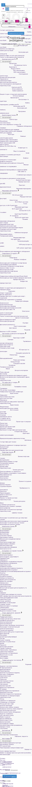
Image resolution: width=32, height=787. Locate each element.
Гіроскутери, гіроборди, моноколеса (12, 625)
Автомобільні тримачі (7, 744)
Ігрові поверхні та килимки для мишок (14, 154)
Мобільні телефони (13, 259)
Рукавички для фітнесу (7, 620)
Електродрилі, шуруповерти (9, 557)
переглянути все (5, 85)
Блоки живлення (11, 89)
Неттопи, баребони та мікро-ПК (10, 124)
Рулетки (2, 573)
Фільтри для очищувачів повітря (10, 539)
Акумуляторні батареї (15, 180)
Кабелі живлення (11, 91)
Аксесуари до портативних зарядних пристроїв (15, 278)
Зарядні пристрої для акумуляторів (11, 450)
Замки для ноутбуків (6, 50)
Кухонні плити (4, 465)
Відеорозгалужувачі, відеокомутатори (13, 437)
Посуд (2, 699)
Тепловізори (4, 656)
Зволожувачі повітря (6, 537)
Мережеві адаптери (14, 207)
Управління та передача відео (10, 695)
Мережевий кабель (6, 234)
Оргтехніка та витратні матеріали (12, 333)
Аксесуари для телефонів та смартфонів (14, 262)
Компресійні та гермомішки (9, 653)
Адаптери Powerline (14, 214)
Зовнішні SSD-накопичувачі (9, 139)
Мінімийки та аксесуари (8, 602)
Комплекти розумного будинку (10, 672)
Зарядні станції (5, 727)
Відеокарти (8, 67)
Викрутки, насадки (6, 581)
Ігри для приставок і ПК (7, 309)
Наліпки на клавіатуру (7, 49)
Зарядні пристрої (12, 279)
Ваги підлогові (4, 633)
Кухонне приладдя (6, 705)
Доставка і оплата (6, 762)
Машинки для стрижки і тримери (10, 506)
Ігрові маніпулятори (6, 304)
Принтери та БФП (12, 338)
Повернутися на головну (16, 33)
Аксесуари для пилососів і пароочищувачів (14, 521)
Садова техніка (5, 604)
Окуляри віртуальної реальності (14, 323)
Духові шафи (4, 466)
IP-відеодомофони (6, 668)
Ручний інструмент (6, 576)
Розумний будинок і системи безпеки (15, 665)
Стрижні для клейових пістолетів (10, 594)
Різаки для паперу (12, 360)
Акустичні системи (6, 398)
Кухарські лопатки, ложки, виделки (11, 709)
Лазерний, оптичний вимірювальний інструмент (15, 571)
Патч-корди (4, 223)
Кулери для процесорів (7, 77)
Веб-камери (4, 156)
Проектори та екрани (15, 421)
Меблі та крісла (5, 717)
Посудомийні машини (7, 463)
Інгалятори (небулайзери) (8, 637)
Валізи (2, 643)
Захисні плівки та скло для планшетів (12, 55)
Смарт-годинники (6, 293)
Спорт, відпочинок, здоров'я (10, 613)
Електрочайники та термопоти (10, 471)
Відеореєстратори (6, 692)
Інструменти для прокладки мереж (11, 227)
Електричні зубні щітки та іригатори (11, 632)
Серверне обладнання (16, 126)
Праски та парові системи (8, 498)
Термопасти (4, 79)
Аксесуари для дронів (7, 321)
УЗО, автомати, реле (7, 715)
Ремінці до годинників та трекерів (11, 299)
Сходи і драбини (5, 601)
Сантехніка (4, 728)
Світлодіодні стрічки (6, 681)
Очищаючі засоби (12, 363)
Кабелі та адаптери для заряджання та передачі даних (16, 287)
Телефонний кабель (6, 236)
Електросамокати (6, 623)
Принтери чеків (5, 346)
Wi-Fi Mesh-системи (14, 202)
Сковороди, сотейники (7, 702)
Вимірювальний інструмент (9, 570)
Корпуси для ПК (11, 87)
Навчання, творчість (14, 736)
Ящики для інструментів (7, 579)
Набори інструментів (7, 578)
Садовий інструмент (6, 609)
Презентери (4, 425)
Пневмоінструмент (6, 566)
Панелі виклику (5, 671)
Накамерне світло (6, 416)
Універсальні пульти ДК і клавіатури (11, 391)
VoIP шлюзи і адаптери (15, 248)
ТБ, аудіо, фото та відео (9, 382)
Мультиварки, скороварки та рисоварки (13, 473)
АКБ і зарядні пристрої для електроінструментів (15, 596)
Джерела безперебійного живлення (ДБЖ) (14, 169)
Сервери (3, 128)
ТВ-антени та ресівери (7, 390)
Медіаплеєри (4, 407)
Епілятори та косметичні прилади (11, 509)
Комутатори (9, 200)
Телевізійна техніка (13, 386)
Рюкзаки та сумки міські (7, 641)
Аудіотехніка (9, 393)
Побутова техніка (7, 452)
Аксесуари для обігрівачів (8, 547)
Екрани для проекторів (7, 426)
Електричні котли (5, 549)
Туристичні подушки (6, 651)
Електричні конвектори (7, 542)
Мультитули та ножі (6, 655)
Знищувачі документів (15, 353)
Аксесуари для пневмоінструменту (11, 568)
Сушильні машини (6, 486)
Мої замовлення (16, 768)
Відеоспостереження (7, 687)
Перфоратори (4, 558)
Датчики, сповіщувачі (7, 674)
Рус (4, 783)
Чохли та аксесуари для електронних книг (14, 316)
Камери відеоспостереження (9, 691)
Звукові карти (9, 97)
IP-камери (3, 689)
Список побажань (16, 776)
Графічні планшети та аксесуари (14, 159)
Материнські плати (13, 65)
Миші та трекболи (12, 151)
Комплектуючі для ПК (8, 59)
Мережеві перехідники (15, 188)
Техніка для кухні (11, 470)
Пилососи (3, 491)
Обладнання (4, 575)
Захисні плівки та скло (7, 268)
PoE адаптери (10, 239)
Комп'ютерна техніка (8, 115)
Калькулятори (10, 362)
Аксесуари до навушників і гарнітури (12, 401)
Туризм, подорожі (5, 648)
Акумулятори (4, 447)
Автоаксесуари (5, 754)
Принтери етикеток (6, 345)
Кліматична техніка (7, 526)
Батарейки (3, 448)
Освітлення (3, 677)
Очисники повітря (6, 535)
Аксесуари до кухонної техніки (10, 524)
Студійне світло (5, 418)
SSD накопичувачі (12, 70)
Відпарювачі (4, 496)
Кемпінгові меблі (5, 722)
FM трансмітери (5, 746)
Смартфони (8, 257)
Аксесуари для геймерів (8, 306)
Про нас (2, 760)
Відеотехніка (9, 405)
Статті (2, 765)
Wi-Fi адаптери (11, 209)
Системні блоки (5, 123)
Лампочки (3, 679)
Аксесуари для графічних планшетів (12, 163)
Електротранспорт (6, 622)
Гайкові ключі (4, 583)
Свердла (3, 593)
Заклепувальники (5, 584)
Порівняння (16, 772)
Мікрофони (3, 400)
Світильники (4, 684)
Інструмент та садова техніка (11, 551)
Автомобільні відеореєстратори (10, 743)
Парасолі (3, 645)
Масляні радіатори (6, 545)
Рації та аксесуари (13, 326)
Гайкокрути (3, 560)
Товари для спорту (6, 617)
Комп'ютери (8, 119)
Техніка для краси (12, 501)
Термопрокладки (5, 80)
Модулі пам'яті (10, 68)
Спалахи (3, 415)
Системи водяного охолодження (10, 84)
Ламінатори (8, 355)
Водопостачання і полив (8, 611)
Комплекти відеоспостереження (10, 694)
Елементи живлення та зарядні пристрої (14, 444)
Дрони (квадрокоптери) (8, 319)
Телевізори (3, 388)
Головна (2, 758)
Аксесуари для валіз (6, 646)
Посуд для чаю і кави (7, 704)
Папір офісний (4, 372)
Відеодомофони (5, 669)
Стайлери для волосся (7, 504)
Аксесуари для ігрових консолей (10, 308)
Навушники (3, 395)
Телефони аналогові (6, 367)
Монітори (7, 134)
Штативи (3, 412)
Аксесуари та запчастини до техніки (12, 523)
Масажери (3, 635)
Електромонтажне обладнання (10, 712)
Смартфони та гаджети (9, 253)
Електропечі (4, 478)
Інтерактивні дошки (13, 431)
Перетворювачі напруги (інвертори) (11, 748)
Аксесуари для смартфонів (9, 271)
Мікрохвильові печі (6, 475)
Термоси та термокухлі (7, 700)
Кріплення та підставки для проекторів (13, 430)
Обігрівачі (3, 540)
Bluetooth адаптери (14, 217)
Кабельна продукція (14, 232)
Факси (5, 368)
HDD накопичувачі (12, 72)
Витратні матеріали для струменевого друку (14, 377)
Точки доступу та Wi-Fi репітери (13, 204)
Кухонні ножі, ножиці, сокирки (9, 707)
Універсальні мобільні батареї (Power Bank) (14, 275)
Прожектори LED (5, 686)
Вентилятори (4, 534)
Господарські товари (7, 723)
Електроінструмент (6, 555)
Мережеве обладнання (8, 191)
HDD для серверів (6, 133)
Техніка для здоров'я (6, 630)
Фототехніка (9, 410)
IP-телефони (9, 216)
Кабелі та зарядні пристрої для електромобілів (15, 753)
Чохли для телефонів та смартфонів (11, 266)
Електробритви (5, 508)
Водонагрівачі (4, 531)
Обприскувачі (4, 607)
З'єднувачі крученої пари (8, 229)
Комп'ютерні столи (6, 720)
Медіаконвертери (12, 237)
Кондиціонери (4, 532)
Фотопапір (3, 374)
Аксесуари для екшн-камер (9, 408)
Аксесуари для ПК (12, 106)
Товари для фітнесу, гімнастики (10, 619)
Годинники (7, 291)
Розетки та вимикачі (6, 714)
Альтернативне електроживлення (11, 725)
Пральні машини (5, 484)
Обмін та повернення (7, 763)
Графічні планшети (6, 161)
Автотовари (5, 738)
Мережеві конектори (7, 224)
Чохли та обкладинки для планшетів (12, 57)
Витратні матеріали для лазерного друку (13, 375)
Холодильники (4, 460)
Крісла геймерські (6, 718)
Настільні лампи (5, 682)
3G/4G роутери (11, 195)
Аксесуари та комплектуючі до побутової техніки (16, 517)
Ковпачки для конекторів (8, 226)
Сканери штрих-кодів (7, 348)
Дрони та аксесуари (14, 318)
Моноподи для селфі (6, 269)
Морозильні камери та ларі (8, 461)
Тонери (2, 379)
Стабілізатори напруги (15, 175)
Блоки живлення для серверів (9, 129)
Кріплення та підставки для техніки (15, 441)
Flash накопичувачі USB (7, 143)
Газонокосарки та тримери (9, 606)
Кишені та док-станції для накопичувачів (14, 93)
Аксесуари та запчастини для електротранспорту (10, 627)
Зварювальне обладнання (8, 563)
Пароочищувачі (5, 493)
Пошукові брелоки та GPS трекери (15, 330)
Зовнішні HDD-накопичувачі (9, 141)
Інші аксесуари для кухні (8, 710)
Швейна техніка (11, 513)
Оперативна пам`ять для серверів (11, 131)
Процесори (8, 63)
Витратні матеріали (14, 370)
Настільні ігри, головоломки (9, 735)
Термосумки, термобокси (8, 650)
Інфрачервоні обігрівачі (7, 544)
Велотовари (4, 658)
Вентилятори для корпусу (8, 82)
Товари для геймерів (14, 301)
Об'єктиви (3, 413)
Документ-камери (6, 428)
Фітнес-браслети (6, 294)
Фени (1, 503)
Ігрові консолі (4, 303)
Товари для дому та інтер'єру (11, 660)
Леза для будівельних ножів (8, 597)
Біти (1, 591)
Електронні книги (5, 314)
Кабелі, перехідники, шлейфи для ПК (15, 103)
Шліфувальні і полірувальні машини (11, 561)
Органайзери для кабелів (8, 264)
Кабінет (16, 779)
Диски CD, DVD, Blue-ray (8, 146)
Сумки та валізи (5, 640)
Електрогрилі (4, 476)
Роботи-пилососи (6, 494)
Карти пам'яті (4, 144)
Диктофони (8, 328)
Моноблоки (3, 121)
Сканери (6, 339)
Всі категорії (5, 61)
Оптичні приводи (12, 96)
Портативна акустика (7, 397)
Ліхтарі (2, 638)
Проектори (3, 423)
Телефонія (7, 365)
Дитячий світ (5, 730)
